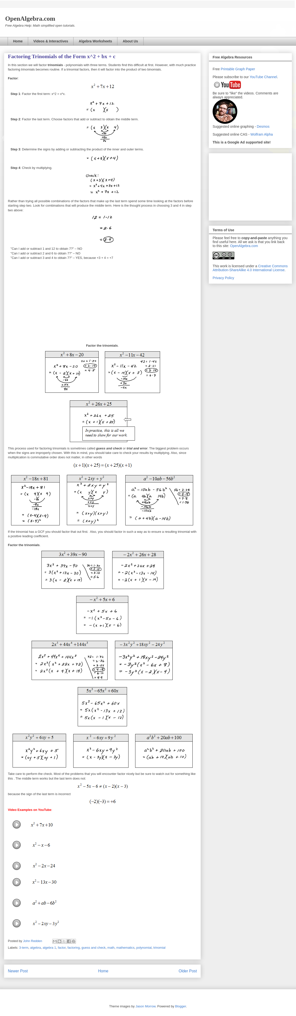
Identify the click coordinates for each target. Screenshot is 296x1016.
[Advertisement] (250, 186)
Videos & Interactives (50, 41)
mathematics (125, 947)
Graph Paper (245, 69)
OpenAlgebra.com (244, 246)
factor (62, 947)
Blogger (180, 1006)
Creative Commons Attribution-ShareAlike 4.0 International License (250, 268)
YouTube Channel (263, 77)
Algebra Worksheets (95, 41)
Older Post (188, 971)
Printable (228, 69)
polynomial (143, 947)
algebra (35, 947)
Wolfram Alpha (261, 134)
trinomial (159, 947)
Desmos (263, 126)
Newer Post (18, 971)
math (110, 947)
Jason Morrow (145, 1006)
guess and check (94, 947)
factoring (73, 947)
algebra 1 (49, 947)
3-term (24, 947)
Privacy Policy (223, 278)
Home (18, 41)
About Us (130, 41)
